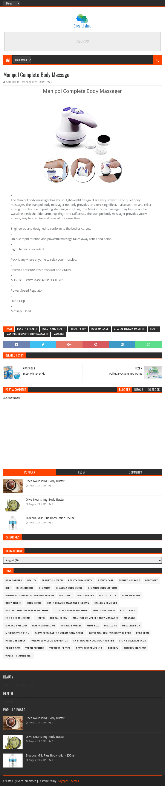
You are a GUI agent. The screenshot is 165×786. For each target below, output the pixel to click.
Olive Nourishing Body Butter (45, 499)
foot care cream (104, 610)
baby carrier (13, 580)
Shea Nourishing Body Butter (45, 481)
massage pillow (16, 625)
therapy (113, 648)
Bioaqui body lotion (102, 588)
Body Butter (85, 595)
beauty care (105, 580)
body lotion (107, 595)
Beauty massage (129, 580)
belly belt (151, 580)
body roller (13, 603)
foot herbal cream (17, 618)
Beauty (31, 580)
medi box (93, 625)
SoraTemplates (26, 781)
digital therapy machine (129, 329)
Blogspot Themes (68, 781)
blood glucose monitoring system (29, 595)
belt (8, 588)
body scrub (34, 603)
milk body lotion (17, 633)
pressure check (15, 640)
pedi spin (142, 633)
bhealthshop (78, 329)
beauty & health (27, 329)
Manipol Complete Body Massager (27, 334)
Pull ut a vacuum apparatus (49, 640)
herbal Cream (58, 618)
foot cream (128, 610)
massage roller (71, 625)
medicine (110, 625)
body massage (99, 329)
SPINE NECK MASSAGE (132, 640)
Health (154, 329)
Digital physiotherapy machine (26, 610)
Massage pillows (43, 625)
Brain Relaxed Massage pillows (68, 603)
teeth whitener (59, 648)
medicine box (131, 625)
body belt (65, 595)
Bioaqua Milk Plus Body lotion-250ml (50, 518)
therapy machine (135, 648)
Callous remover (105, 603)
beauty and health (53, 329)
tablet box (12, 648)
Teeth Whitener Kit (89, 648)
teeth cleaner (34, 648)
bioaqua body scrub (69, 588)
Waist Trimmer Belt (18, 655)
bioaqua (44, 588)
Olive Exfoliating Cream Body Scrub (59, 633)
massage (58, 334)
